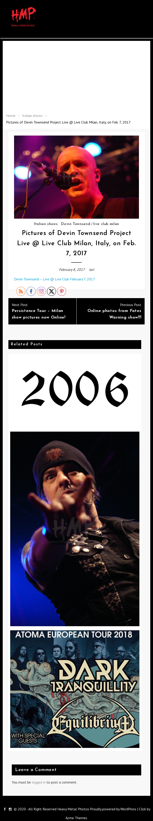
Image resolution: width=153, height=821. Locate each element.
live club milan (106, 224)
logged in (39, 782)
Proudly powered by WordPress (113, 809)
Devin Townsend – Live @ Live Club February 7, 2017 (54, 279)
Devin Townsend (75, 224)
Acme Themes (76, 818)
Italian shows (46, 224)
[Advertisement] (76, 78)
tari (91, 269)
